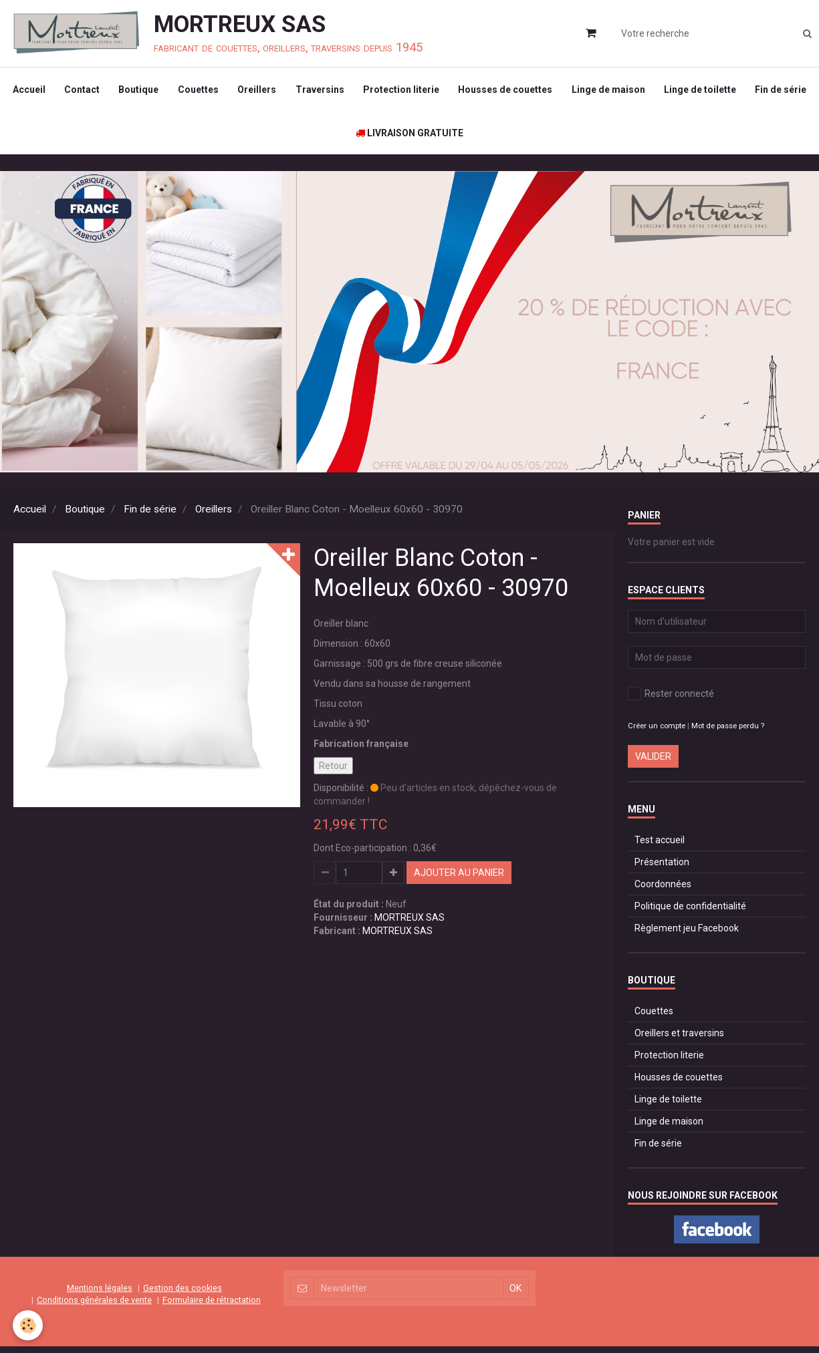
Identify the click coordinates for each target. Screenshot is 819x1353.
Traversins (355, 91)
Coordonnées (662, 890)
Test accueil (659, 846)
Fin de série (346, 137)
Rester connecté (671, 700)
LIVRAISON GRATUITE (445, 137)
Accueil (59, 91)
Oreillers (291, 91)
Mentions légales (99, 1294)
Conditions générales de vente (94, 1306)
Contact (113, 91)
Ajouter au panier (459, 879)
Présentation (661, 868)
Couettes (231, 91)
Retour (333, 772)
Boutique (171, 91)
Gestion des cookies (182, 1294)
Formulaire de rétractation (211, 1306)
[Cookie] (28, 1325)
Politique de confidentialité (690, 912)
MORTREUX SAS (409, 924)
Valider (653, 763)
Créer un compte (656, 732)
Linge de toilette (740, 91)
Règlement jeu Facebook (686, 934)
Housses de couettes (543, 91)
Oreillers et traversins (679, 1039)
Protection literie (438, 91)
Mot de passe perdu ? (727, 732)
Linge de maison (647, 91)
